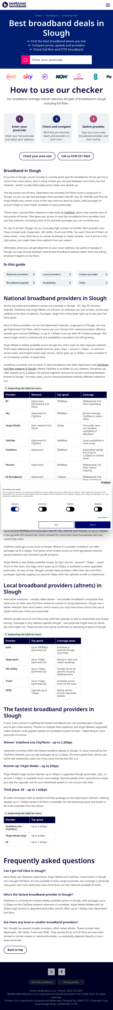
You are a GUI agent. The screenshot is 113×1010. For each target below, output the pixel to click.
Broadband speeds (18, 282)
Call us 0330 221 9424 (75, 156)
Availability (49, 282)
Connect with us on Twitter (51, 971)
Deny (56, 525)
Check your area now (37, 156)
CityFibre (69, 212)
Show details (102, 517)
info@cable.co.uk (46, 990)
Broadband (52, 15)
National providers (17, 274)
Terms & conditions (42, 982)
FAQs (82, 282)
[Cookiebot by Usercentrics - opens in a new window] (97, 483)
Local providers (52, 274)
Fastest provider (88, 274)
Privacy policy (71, 982)
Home (38, 15)
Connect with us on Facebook (61, 971)
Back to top (15, 950)
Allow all (92, 525)
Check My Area (70, 15)
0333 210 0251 (75, 990)
